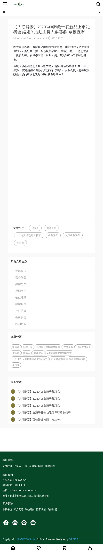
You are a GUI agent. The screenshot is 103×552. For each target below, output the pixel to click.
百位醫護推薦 (58, 358)
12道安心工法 (21, 465)
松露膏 (35, 228)
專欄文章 (20, 290)
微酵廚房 (20, 317)
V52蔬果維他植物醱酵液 (59, 352)
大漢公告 (20, 270)
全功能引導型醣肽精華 (29, 235)
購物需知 (30, 509)
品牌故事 (7, 465)
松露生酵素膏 (73, 235)
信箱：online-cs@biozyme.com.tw (19, 490)
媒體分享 (20, 284)
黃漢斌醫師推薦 (77, 358)
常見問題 (18, 509)
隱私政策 (41, 509)
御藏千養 (51, 228)
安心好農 (20, 277)
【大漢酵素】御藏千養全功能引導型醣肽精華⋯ (42, 412)
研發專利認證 (36, 465)
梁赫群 (20, 242)
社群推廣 (20, 310)
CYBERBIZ (73, 539)
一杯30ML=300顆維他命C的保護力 (29, 358)
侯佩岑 (26, 352)
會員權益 (7, 509)
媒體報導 (20, 304)
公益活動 (20, 297)
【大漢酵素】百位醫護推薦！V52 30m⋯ (37, 419)
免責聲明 (52, 509)
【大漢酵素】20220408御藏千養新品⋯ (36, 391)
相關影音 (20, 323)
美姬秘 (15, 364)
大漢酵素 (38, 352)
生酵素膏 (53, 235)
